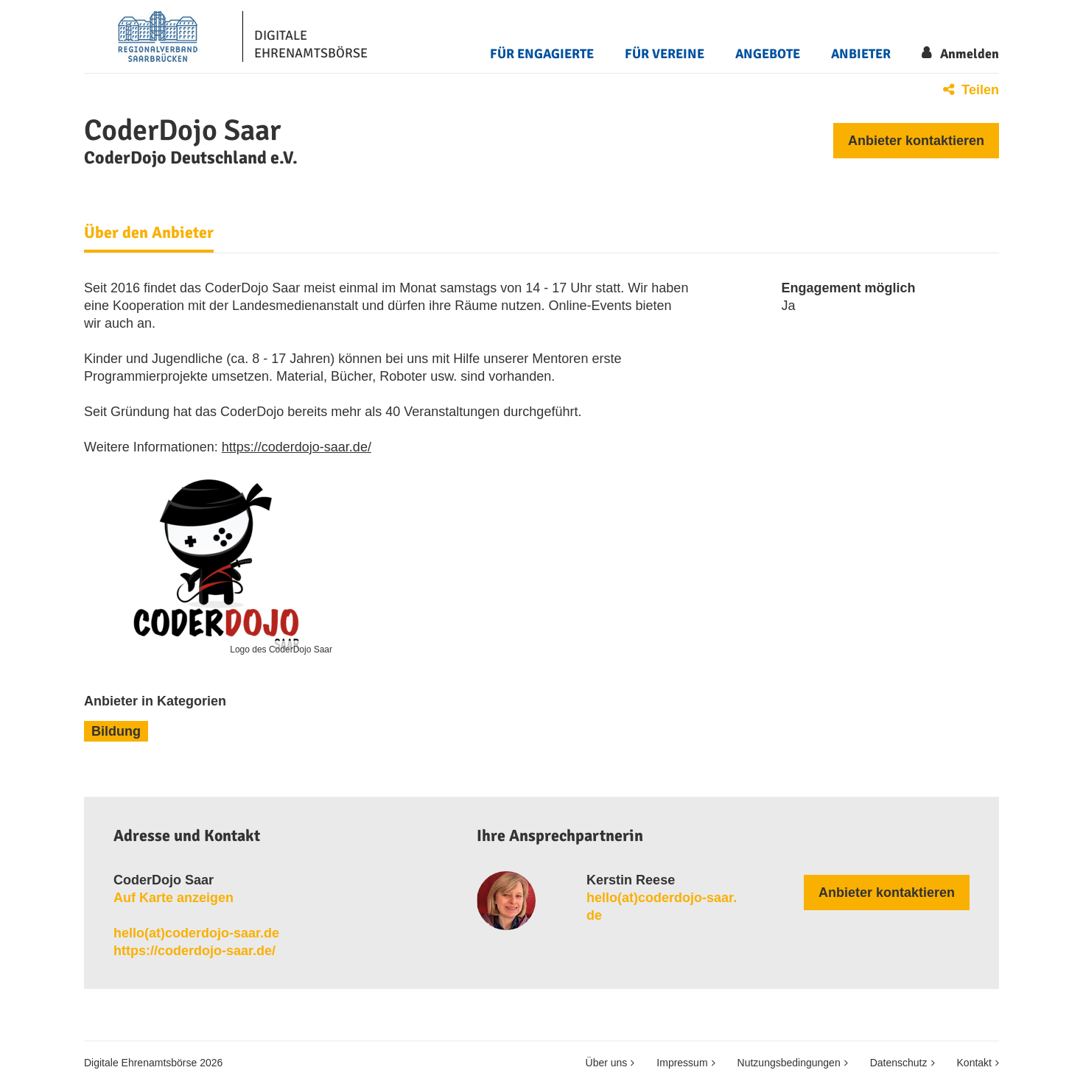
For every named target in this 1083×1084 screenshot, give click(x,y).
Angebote (767, 54)
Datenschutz (899, 1063)
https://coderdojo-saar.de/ (296, 447)
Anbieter (861, 54)
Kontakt (974, 1063)
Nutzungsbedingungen (789, 1063)
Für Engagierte (542, 54)
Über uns (607, 1063)
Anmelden (969, 54)
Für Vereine (664, 54)
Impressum (681, 1063)
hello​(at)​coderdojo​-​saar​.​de (196, 933)
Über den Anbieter (149, 232)
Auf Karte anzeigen (173, 897)
